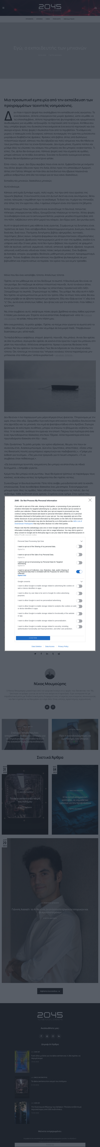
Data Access (49, 646)
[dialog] (50, 573)
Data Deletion (37, 646)
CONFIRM (33, 638)
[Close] (91, 501)
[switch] (79, 546)
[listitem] (50, 541)
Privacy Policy (63, 646)
